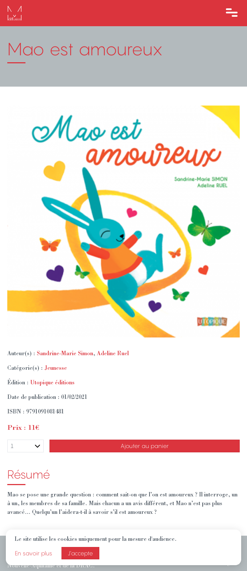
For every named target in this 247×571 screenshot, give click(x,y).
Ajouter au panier (144, 445)
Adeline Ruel (113, 354)
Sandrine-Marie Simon (65, 354)
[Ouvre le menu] (232, 13)
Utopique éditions (52, 383)
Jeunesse (55, 369)
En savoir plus (33, 553)
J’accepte (80, 553)
